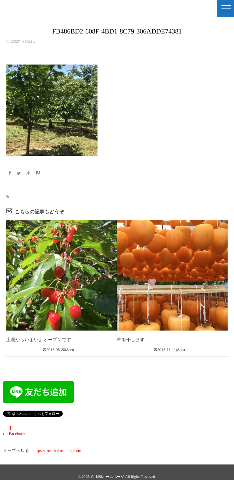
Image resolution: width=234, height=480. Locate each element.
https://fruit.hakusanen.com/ (57, 451)
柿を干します (131, 339)
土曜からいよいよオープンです (38, 339)
